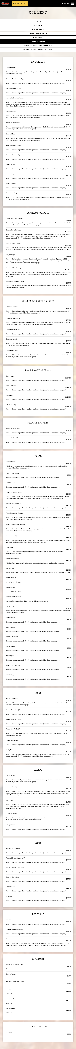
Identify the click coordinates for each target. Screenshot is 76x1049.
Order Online (19, 3)
